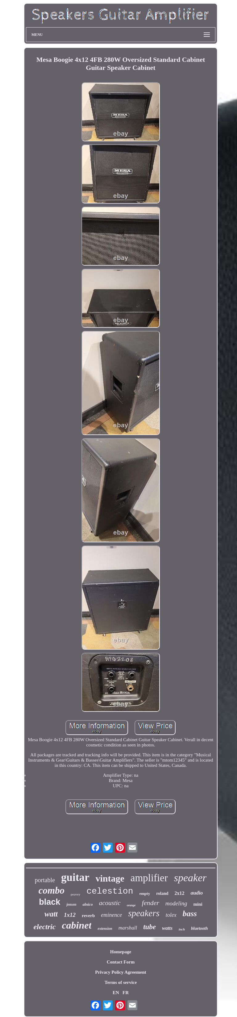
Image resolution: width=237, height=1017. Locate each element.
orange (131, 905)
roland (162, 893)
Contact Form (121, 961)
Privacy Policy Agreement (120, 972)
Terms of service (121, 982)
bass (190, 913)
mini (197, 904)
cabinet (76, 925)
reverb (88, 915)
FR (126, 992)
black (49, 902)
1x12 (70, 915)
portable (45, 880)
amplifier (149, 877)
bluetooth (199, 928)
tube (149, 927)
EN (116, 992)
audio (197, 893)
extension (105, 928)
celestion (109, 891)
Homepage (120, 951)
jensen (71, 904)
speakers (143, 913)
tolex (171, 915)
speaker (190, 877)
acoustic (110, 903)
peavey (75, 894)
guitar (75, 877)
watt (51, 914)
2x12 (180, 893)
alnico (87, 904)
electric (44, 927)
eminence (111, 915)
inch (182, 929)
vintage (109, 878)
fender (150, 903)
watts (167, 928)
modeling (176, 903)
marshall (127, 928)
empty (144, 893)
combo (51, 890)
